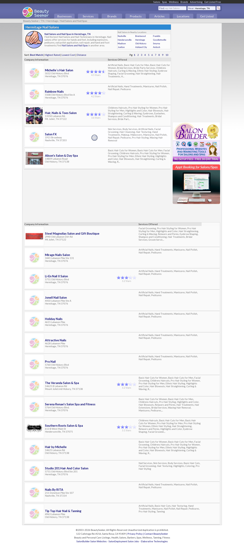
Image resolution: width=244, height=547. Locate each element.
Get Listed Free (212, 1)
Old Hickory (140, 43)
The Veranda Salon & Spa (62, 383)
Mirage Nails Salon (57, 255)
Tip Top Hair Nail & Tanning (63, 511)
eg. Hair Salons (172, 8)
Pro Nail (50, 361)
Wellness (174, 1)
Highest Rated (52, 54)
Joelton (121, 47)
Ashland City (141, 47)
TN (42, 20)
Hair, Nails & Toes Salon (61, 113)
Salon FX (51, 134)
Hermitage (52, 20)
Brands (184, 1)
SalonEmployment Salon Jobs (124, 541)
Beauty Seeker (31, 20)
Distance (81, 54)
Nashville (122, 36)
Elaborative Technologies (154, 541)
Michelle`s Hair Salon (59, 70)
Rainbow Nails (54, 91)
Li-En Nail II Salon (56, 276)
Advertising (196, 1)
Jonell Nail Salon (56, 297)
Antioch (156, 47)
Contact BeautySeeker (156, 533)
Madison (122, 43)
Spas (164, 1)
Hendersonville (124, 40)
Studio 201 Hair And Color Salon (66, 468)
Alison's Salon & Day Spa (61, 155)
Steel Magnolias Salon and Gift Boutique (72, 233)
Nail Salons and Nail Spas (73, 20)
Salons (156, 1)
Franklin (156, 36)
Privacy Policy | (135, 533)
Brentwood (140, 36)
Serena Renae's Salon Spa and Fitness (70, 404)
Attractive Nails (55, 340)
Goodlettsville (159, 40)
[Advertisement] (196, 71)
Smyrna (156, 43)
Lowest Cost (68, 54)
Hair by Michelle (56, 447)
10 (167, 54)
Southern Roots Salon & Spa (64, 425)
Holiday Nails (54, 319)
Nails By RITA (54, 489)
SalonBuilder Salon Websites (91, 541)
